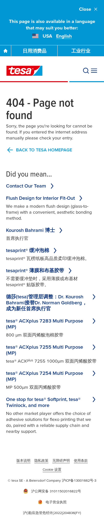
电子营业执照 (52, 502)
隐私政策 (41, 460)
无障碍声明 (61, 460)
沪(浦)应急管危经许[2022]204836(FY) (52, 513)
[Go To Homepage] (5, 50)
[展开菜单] (94, 71)
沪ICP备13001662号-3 (79, 480)
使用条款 (81, 460)
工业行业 (80, 51)
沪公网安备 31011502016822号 (52, 491)
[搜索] (86, 71)
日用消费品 (34, 51)
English (64, 36)
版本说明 (23, 460)
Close (88, 9)
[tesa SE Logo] (24, 70)
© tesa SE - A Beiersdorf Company (35, 480)
